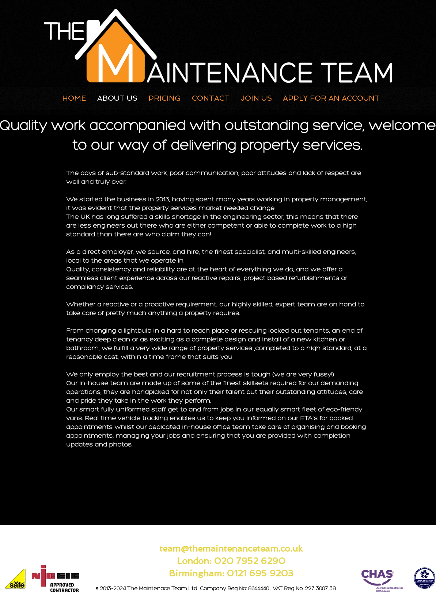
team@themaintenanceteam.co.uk (231, 548)
